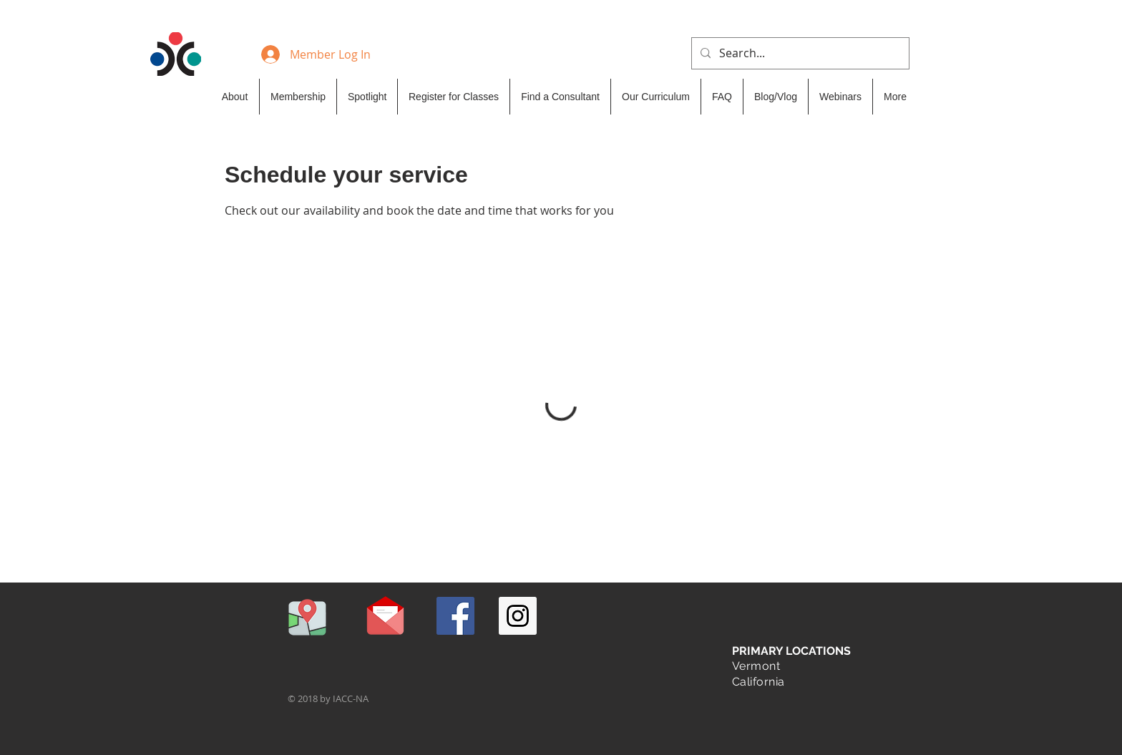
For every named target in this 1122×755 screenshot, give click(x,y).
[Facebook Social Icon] (455, 616)
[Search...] (799, 53)
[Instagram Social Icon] (518, 616)
